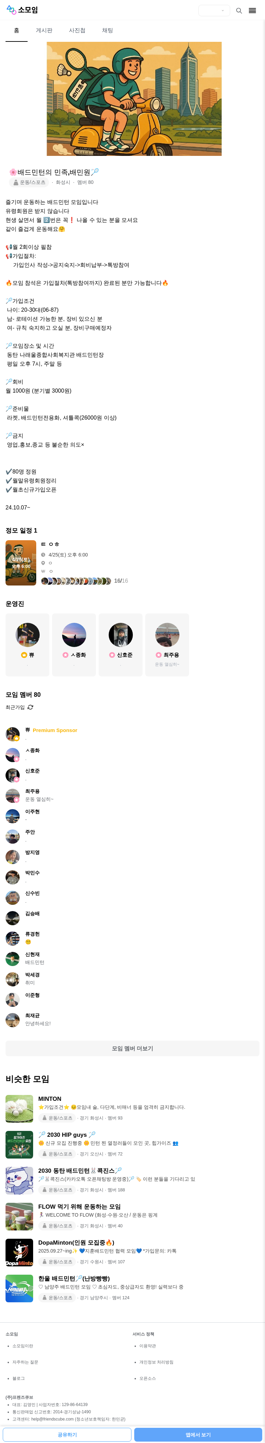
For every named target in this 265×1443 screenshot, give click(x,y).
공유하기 (67, 1434)
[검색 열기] (239, 10)
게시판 (44, 30)
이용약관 (147, 1345)
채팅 (107, 30)
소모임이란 (22, 1345)
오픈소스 (147, 1378)
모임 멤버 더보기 (133, 1048)
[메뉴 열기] (252, 10)
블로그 (18, 1378)
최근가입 (19, 707)
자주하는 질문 (25, 1362)
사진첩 (77, 30)
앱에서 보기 (198, 1434)
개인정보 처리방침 (156, 1362)
